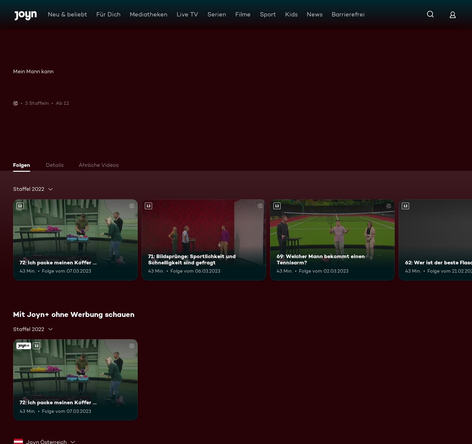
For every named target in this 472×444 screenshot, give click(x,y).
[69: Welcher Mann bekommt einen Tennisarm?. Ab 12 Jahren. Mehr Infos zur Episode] (332, 239)
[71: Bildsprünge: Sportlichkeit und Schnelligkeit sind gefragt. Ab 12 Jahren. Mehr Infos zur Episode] (204, 239)
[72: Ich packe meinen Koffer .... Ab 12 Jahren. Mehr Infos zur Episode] (75, 239)
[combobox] (33, 189)
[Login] (453, 14)
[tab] (23, 166)
